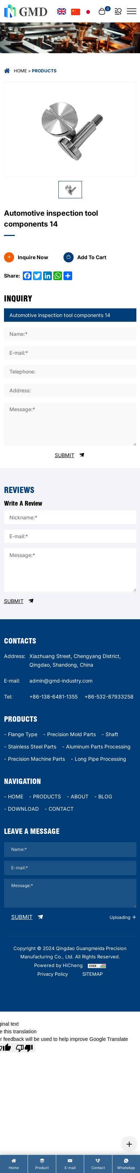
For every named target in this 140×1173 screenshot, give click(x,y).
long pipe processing (100, 759)
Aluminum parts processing (98, 746)
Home (20, 70)
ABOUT (79, 796)
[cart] (104, 11)
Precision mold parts (71, 734)
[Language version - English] (61, 11)
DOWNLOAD (23, 809)
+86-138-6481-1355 (53, 696)
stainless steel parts (32, 746)
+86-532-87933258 (109, 696)
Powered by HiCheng (58, 965)
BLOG (105, 796)
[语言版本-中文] (75, 11)
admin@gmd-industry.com (60, 681)
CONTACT (61, 809)
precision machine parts (36, 759)
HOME (15, 796)
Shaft (112, 734)
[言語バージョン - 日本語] (88, 11)
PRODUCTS (47, 796)
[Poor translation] (24, 1047)
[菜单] (131, 11)
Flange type (22, 734)
